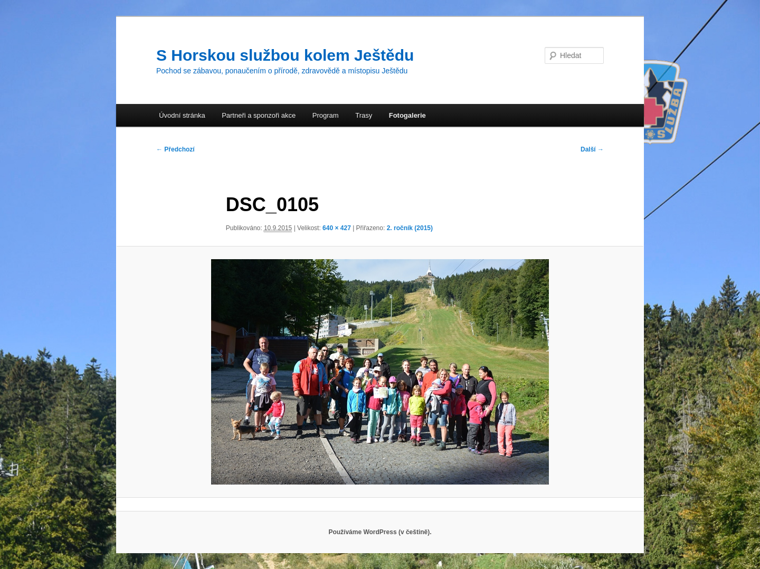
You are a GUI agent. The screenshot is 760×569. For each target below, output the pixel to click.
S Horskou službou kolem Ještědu (285, 55)
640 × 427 (336, 228)
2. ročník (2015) (410, 228)
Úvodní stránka (182, 115)
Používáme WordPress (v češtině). (379, 532)
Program (325, 115)
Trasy (363, 115)
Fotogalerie (407, 115)
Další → (592, 149)
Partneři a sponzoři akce (259, 115)
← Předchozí (175, 149)
